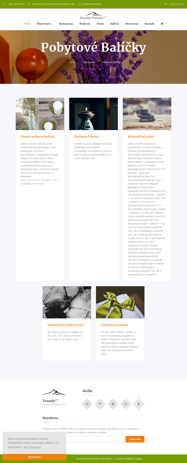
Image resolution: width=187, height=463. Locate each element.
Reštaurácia (66, 24)
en (176, 4)
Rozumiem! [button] (34, 457)
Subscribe (135, 439)
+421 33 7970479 (16, 4)
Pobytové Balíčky (111, 62)
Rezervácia (131, 24)
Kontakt (149, 24)
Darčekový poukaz (114, 325)
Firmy (100, 24)
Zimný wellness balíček (38, 136)
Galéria (114, 24)
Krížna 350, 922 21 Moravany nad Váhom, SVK (53, 4)
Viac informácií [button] (32, 447)
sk (172, 4)
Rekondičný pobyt (141, 136)
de (181, 4)
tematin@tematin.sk (92, 4)
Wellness (84, 24)
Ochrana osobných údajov (128, 458)
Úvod (27, 24)
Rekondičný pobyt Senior (65, 325)
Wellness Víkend (86, 136)
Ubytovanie (43, 24)
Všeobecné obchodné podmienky (94, 458)
